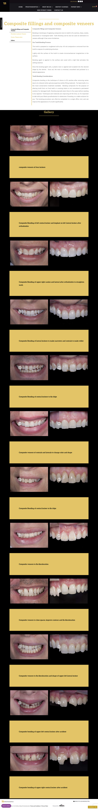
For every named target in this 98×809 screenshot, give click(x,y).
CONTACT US (58, 10)
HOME (21, 7)
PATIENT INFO (76, 7)
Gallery (13, 40)
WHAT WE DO (47, 7)
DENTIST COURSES (61, 7)
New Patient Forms (44, 10)
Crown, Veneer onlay (16, 37)
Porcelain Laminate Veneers (18, 34)
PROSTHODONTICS (32, 7)
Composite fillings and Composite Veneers (20, 29)
